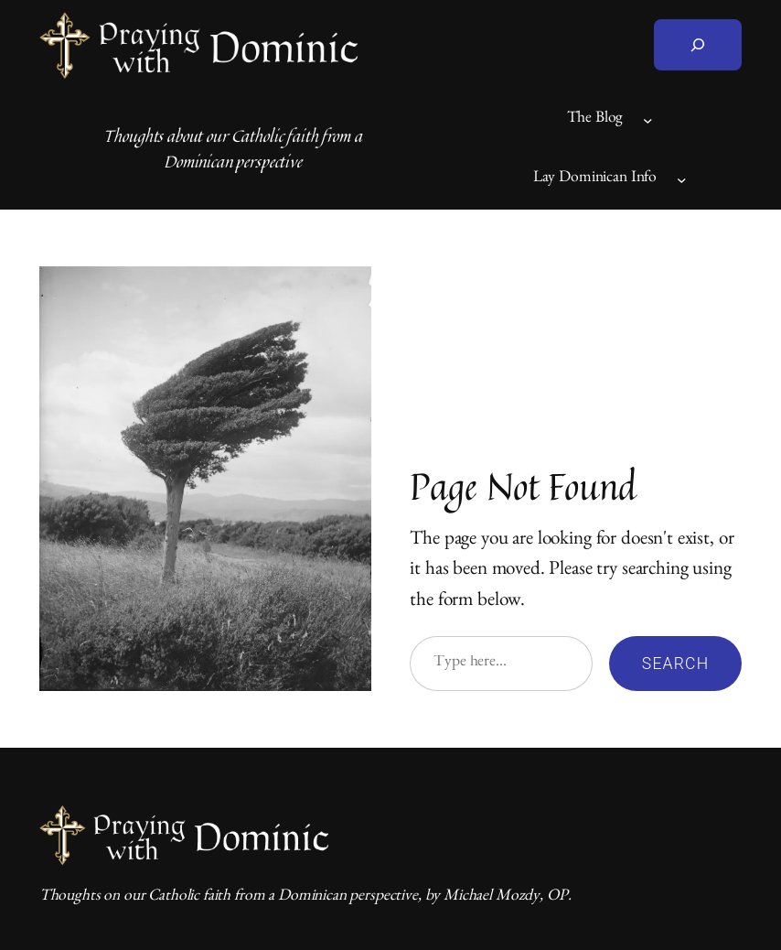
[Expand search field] (698, 44)
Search (676, 663)
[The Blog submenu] (648, 120)
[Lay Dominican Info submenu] (682, 180)
